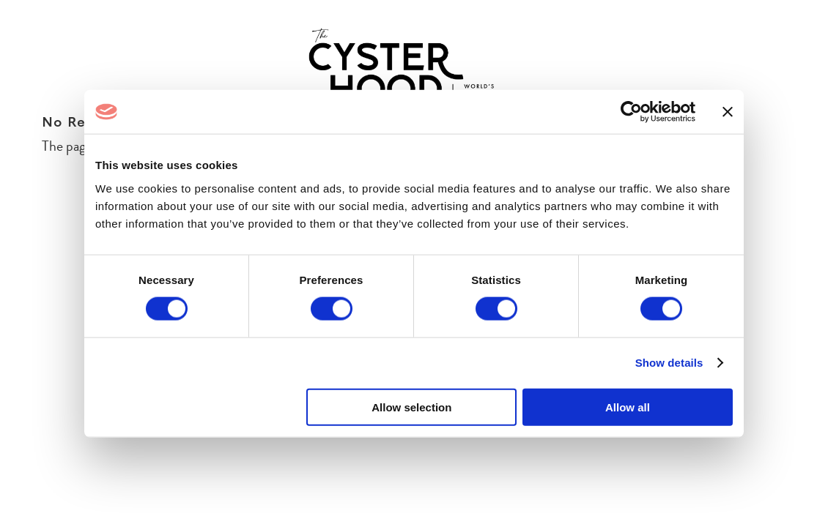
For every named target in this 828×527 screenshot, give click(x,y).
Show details (669, 362)
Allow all (627, 406)
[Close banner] (727, 112)
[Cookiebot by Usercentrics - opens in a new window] (631, 112)
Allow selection (411, 406)
